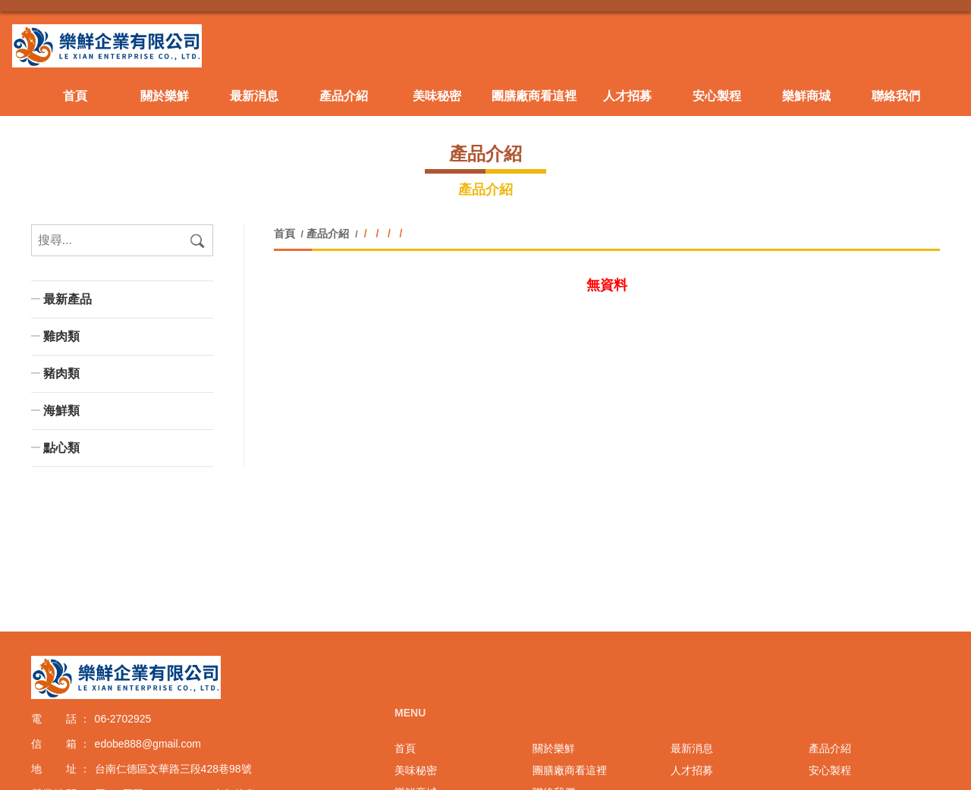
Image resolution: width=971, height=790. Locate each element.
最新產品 (67, 299)
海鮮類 (61, 410)
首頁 (286, 233)
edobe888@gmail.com (148, 744)
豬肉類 (61, 373)
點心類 (61, 447)
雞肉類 (61, 336)
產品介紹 (327, 233)
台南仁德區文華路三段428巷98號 (173, 769)
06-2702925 (123, 719)
